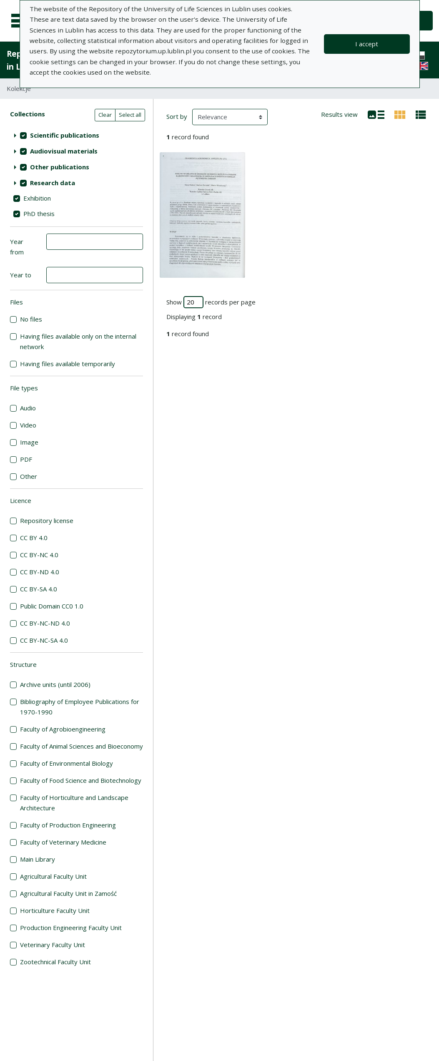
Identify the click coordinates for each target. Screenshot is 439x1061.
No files (31, 319)
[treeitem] (76, 135)
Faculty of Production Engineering (68, 825)
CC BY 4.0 (34, 537)
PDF (26, 459)
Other (28, 476)
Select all (130, 114)
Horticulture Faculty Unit (55, 910)
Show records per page (211, 302)
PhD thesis (39, 213)
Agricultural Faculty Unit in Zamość (68, 893)
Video (28, 425)
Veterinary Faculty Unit (52, 944)
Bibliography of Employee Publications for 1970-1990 (79, 706)
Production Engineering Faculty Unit (71, 927)
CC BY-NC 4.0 (39, 555)
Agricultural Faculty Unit (53, 876)
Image (29, 442)
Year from (17, 246)
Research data (52, 183)
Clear (105, 114)
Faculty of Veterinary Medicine (63, 842)
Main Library (37, 859)
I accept (366, 44)
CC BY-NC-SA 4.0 (44, 640)
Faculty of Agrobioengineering (62, 729)
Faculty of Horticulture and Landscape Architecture (74, 802)
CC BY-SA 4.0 (38, 589)
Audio (28, 408)
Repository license (46, 520)
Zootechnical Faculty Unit (55, 962)
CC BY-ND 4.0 (39, 572)
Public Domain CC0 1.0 (51, 606)
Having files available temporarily (67, 364)
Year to (20, 275)
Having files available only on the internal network (78, 341)
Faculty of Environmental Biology (66, 763)
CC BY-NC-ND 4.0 (45, 623)
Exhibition (37, 198)
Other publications (59, 167)
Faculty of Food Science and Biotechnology (80, 780)
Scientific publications (64, 135)
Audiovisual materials (64, 151)
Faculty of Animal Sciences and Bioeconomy (81, 746)
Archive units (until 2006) (55, 684)
